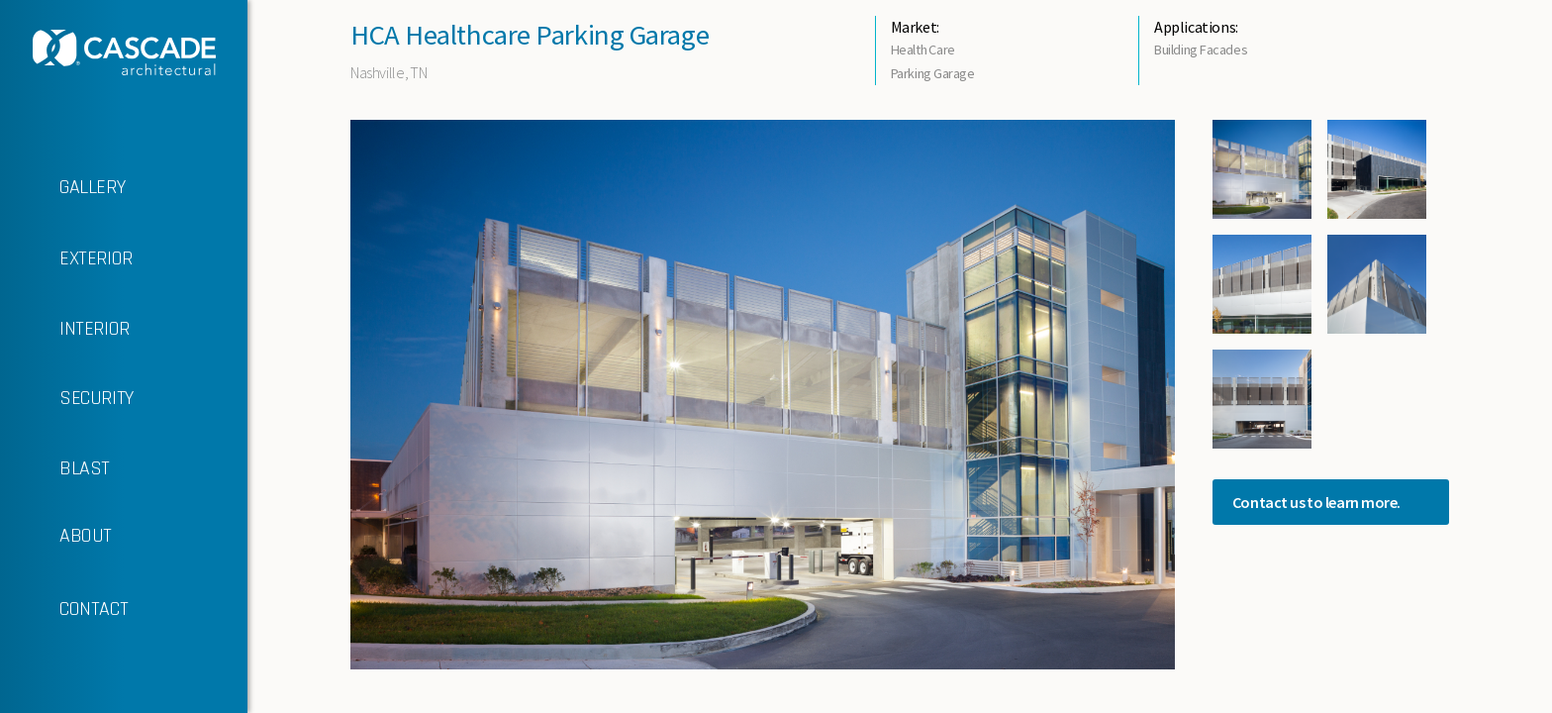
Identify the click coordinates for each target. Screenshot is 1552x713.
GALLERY (62, 188)
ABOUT (56, 536)
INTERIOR (65, 329)
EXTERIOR (66, 259)
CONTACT (64, 610)
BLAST (55, 469)
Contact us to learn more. (1316, 502)
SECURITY (67, 398)
